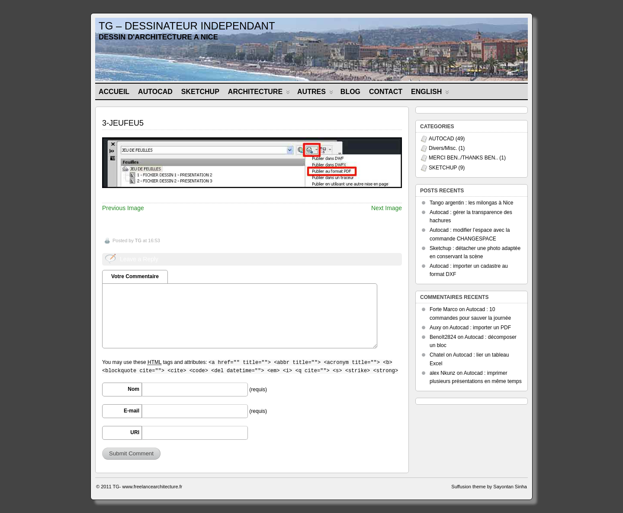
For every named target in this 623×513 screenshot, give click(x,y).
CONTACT (385, 91)
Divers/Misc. (443, 148)
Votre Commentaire (135, 276)
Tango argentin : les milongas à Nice (471, 203)
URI (134, 432)
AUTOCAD (155, 91)
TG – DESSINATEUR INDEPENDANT (187, 26)
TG (138, 240)
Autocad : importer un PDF (480, 328)
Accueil (114, 91)
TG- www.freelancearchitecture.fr (148, 486)
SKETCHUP (200, 91)
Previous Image (123, 208)
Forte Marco (444, 309)
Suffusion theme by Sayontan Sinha (489, 486)
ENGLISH (430, 93)
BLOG (350, 91)
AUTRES (315, 93)
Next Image (386, 208)
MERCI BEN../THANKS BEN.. (463, 158)
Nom (133, 389)
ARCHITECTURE (259, 93)
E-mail (131, 411)
